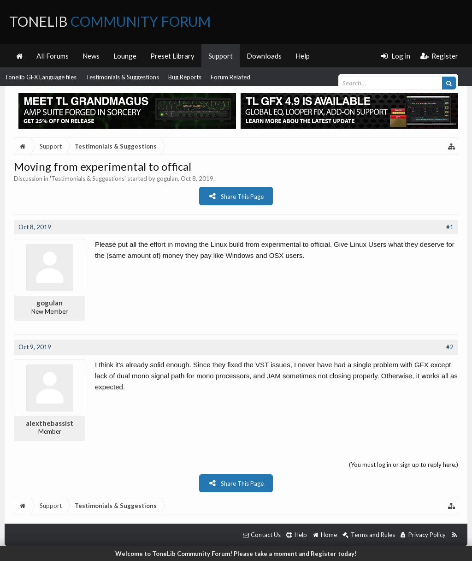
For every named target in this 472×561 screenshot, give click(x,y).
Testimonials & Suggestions (122, 77)
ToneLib (110, 21)
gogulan (167, 178)
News (91, 56)
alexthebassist (49, 423)
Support (220, 56)
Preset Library (172, 56)
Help (302, 56)
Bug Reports (184, 77)
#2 (450, 347)
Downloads (264, 56)
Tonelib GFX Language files (41, 77)
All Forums (52, 56)
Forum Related (230, 77)
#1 (450, 227)
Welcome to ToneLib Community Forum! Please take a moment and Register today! (236, 553)
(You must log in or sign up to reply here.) (403, 464)
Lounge (124, 56)
